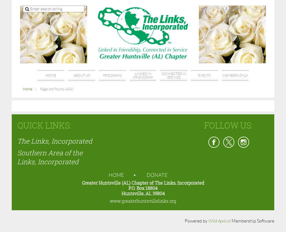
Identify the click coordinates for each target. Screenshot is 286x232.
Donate (157, 175)
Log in (236, 8)
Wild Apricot (219, 221)
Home (27, 89)
